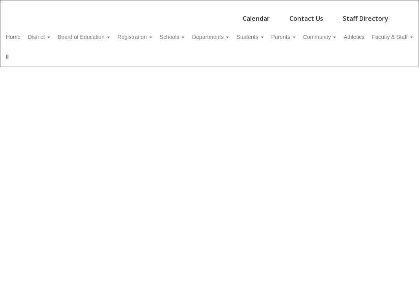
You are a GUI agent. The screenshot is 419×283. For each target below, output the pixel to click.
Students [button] (288, 33)
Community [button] (366, 33)
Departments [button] (244, 33)
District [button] (55, 33)
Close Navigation (143, 56)
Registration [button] (160, 33)
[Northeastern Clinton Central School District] (209, 5)
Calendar (256, 14)
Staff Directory (365, 14)
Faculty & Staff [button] (71, 53)
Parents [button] (326, 33)
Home (25, 33)
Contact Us (306, 14)
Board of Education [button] (105, 33)
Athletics (28, 53)
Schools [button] (201, 33)
